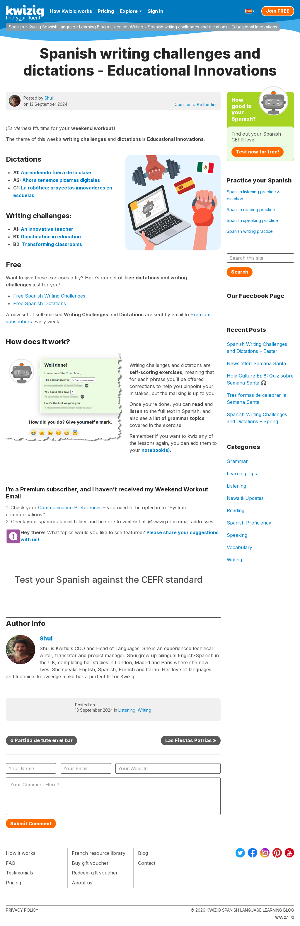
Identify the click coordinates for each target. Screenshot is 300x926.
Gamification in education (51, 237)
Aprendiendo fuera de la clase (56, 172)
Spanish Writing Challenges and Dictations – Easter (257, 347)
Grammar (237, 461)
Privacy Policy (22, 910)
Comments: (196, 104)
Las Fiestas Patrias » (190, 740)
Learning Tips (242, 473)
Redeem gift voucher (95, 873)
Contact (146, 863)
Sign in (155, 11)
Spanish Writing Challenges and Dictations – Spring (257, 417)
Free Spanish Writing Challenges (49, 296)
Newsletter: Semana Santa (256, 363)
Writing (136, 26)
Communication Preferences (70, 507)
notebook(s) (156, 450)
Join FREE (277, 11)
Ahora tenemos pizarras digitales (61, 180)
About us (82, 883)
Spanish (16, 26)
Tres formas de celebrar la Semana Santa (256, 398)
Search (239, 272)
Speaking (237, 535)
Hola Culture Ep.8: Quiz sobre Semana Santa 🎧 (260, 379)
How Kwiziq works (71, 11)
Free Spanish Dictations (39, 303)
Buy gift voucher (90, 863)
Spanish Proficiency (249, 523)
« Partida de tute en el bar (41, 740)
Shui (49, 97)
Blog (143, 853)
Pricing (106, 11)
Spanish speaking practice (252, 220)
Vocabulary (239, 547)
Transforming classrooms (52, 244)
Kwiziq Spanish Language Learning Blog (67, 26)
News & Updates (245, 498)
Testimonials (19, 873)
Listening (118, 26)
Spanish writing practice (250, 231)
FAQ (10, 863)
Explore (131, 11)
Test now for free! (257, 152)
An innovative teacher (47, 229)
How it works (20, 853)
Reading (235, 510)
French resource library (98, 853)
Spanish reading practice (251, 209)
